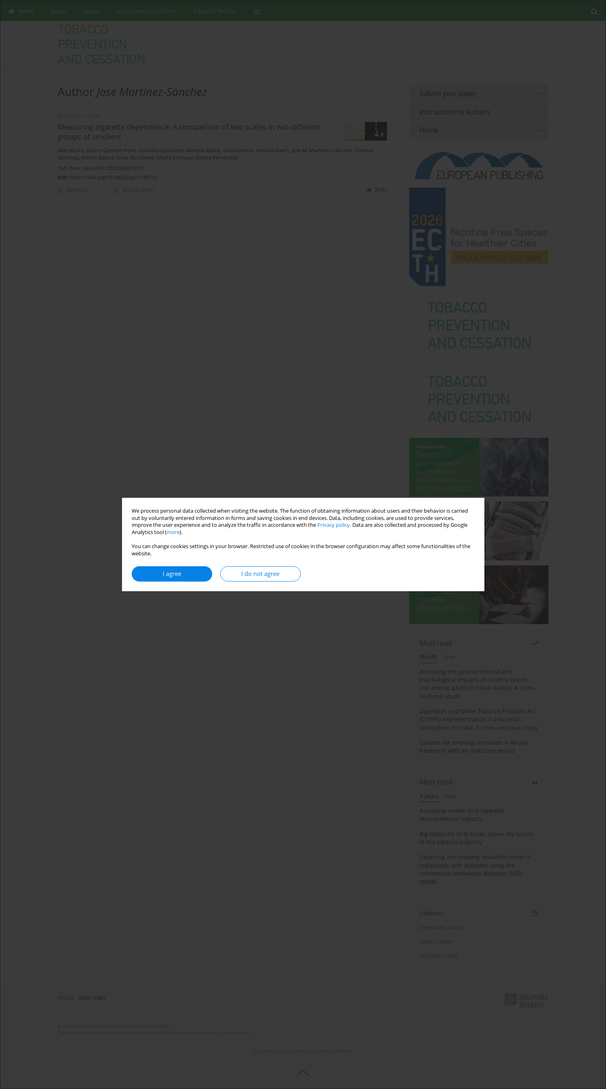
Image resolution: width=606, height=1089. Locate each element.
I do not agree (260, 573)
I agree (172, 573)
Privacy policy (333, 525)
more (173, 532)
